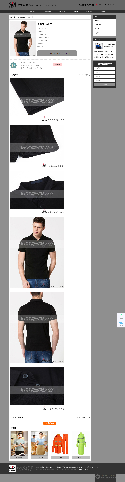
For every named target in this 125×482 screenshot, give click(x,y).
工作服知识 (97, 24)
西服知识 (96, 20)
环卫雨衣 (78, 467)
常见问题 (96, 33)
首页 (20, 11)
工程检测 (52, 467)
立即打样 (57, 64)
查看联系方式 (50, 423)
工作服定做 (95, 467)
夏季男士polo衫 (19, 417)
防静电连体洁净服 (86, 467)
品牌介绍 (89, 11)
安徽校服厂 (58, 467)
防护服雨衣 (60, 457)
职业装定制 (48, 11)
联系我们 (102, 11)
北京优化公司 (46, 467)
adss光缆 (73, 467)
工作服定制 (33, 11)
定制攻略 (75, 11)
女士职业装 (39, 457)
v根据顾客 (19, 457)
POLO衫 (30, 17)
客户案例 (62, 11)
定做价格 (96, 29)
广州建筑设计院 (66, 467)
